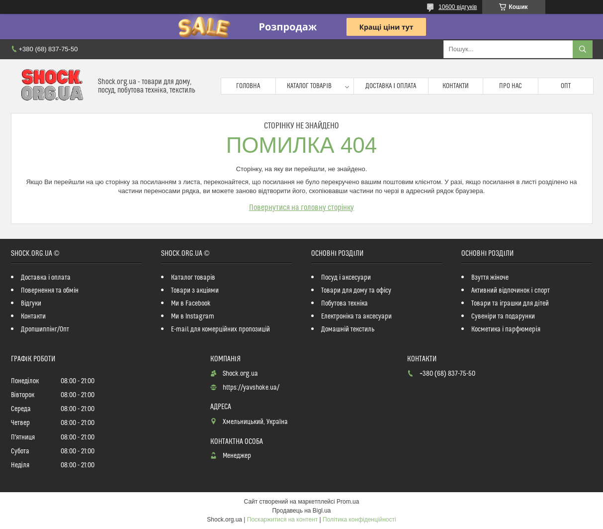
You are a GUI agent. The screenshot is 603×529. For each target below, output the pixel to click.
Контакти (455, 86)
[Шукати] (583, 49)
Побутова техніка (344, 304)
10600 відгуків (457, 6)
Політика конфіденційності (359, 519)
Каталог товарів (309, 86)
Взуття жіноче (490, 278)
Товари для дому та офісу (356, 291)
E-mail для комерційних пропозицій (220, 329)
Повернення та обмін (50, 291)
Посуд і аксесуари (346, 278)
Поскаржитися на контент (282, 519)
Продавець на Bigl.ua (301, 510)
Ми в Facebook (191, 304)
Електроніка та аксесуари (356, 316)
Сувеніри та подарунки (503, 316)
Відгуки (31, 304)
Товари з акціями (195, 291)
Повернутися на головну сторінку (301, 207)
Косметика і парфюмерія (505, 329)
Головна (248, 86)
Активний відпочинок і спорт (510, 291)
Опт (566, 86)
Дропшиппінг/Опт (45, 329)
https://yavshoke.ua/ (251, 388)
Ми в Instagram (192, 316)
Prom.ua (348, 501)
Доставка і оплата (390, 86)
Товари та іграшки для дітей (509, 304)
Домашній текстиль (347, 329)
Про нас (510, 86)
